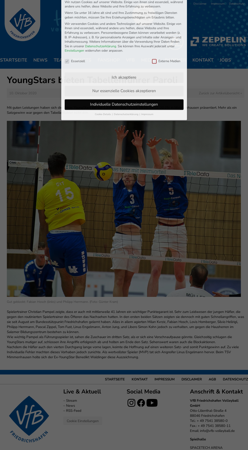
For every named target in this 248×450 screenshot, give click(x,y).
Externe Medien (166, 35)
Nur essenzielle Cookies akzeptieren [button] (124, 64)
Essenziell (75, 35)
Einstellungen (74, 24)
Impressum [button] (147, 87)
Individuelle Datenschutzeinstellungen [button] (124, 78)
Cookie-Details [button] (103, 87)
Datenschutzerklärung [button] (126, 87)
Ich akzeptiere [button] (124, 51)
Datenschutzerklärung (100, 19)
